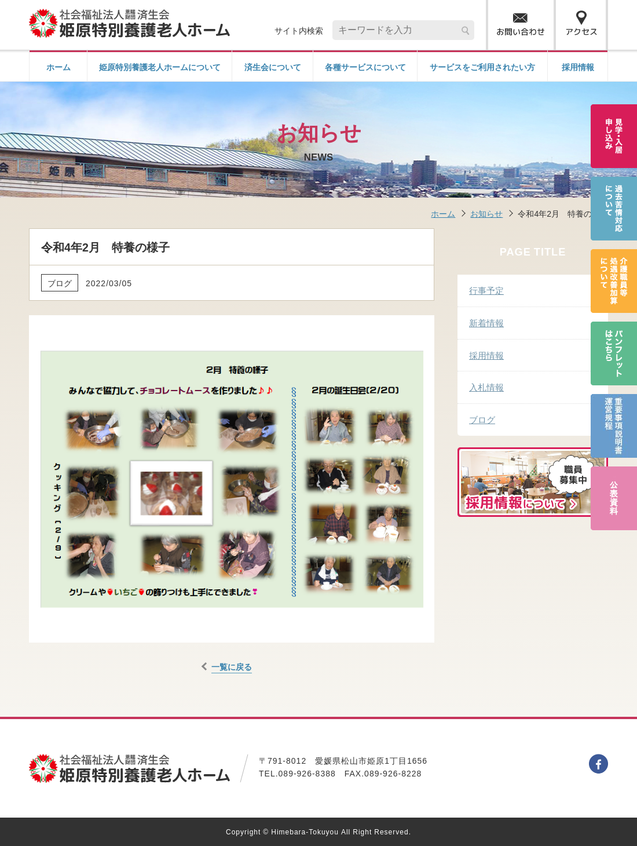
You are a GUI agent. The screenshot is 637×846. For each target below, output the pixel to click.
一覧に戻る (231, 666)
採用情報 (578, 66)
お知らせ (486, 213)
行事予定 (486, 290)
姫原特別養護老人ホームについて (160, 66)
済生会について (272, 66)
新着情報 (486, 322)
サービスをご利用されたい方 (482, 66)
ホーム (58, 66)
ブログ (482, 419)
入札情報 (486, 386)
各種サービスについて (365, 66)
